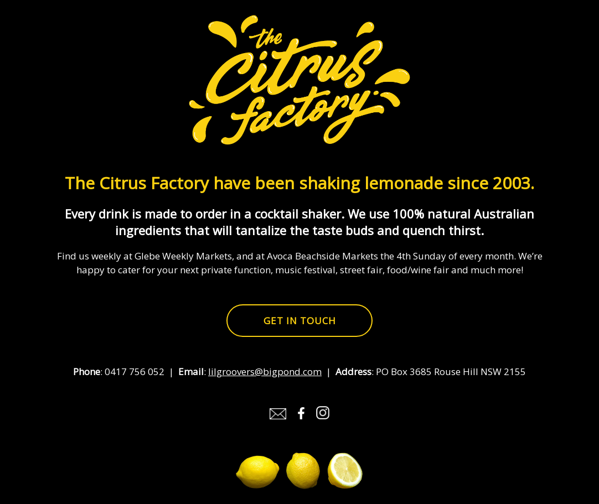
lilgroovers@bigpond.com (265, 371)
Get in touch (300, 320)
